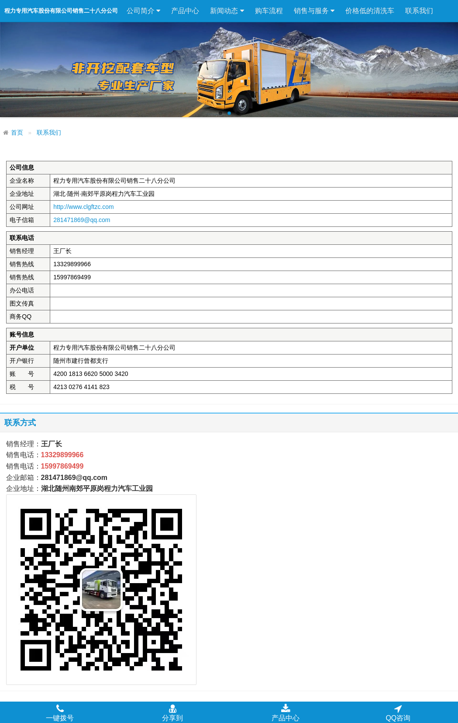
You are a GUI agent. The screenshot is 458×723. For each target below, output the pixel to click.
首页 (17, 132)
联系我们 (419, 10)
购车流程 (269, 10)
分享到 (172, 712)
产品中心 (185, 10)
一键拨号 (60, 712)
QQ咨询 (398, 712)
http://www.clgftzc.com (83, 206)
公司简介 (143, 11)
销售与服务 (314, 11)
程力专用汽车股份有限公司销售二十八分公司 (61, 10)
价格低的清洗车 (369, 10)
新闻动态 (227, 11)
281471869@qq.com (81, 219)
